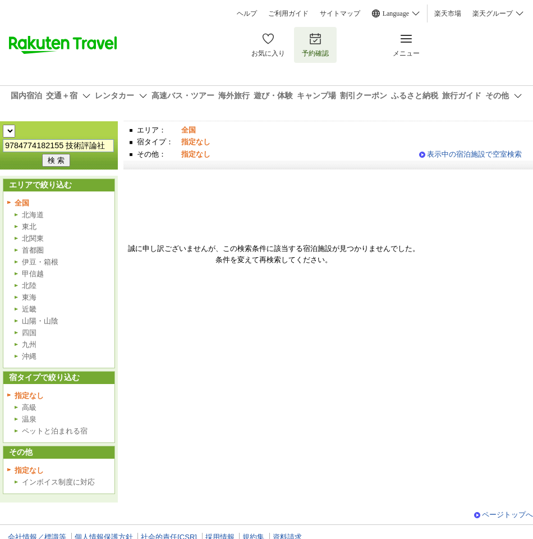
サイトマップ (340, 13)
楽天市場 (447, 13)
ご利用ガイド (288, 13)
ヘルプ (247, 13)
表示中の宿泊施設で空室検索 (474, 154)
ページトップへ (507, 514)
